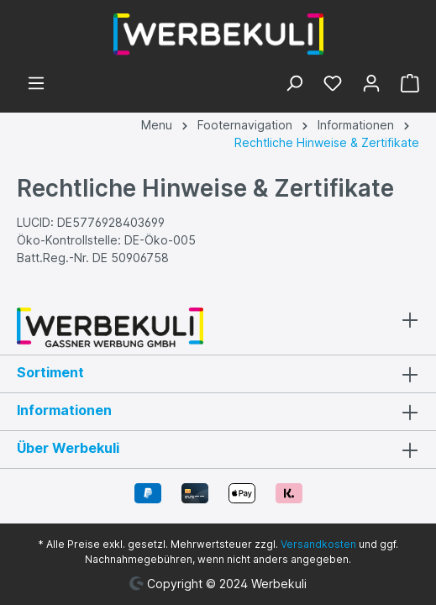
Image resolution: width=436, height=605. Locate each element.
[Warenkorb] (405, 85)
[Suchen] (294, 85)
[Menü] (36, 85)
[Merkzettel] (332, 85)
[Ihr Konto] (371, 85)
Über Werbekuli (68, 447)
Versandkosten (318, 544)
